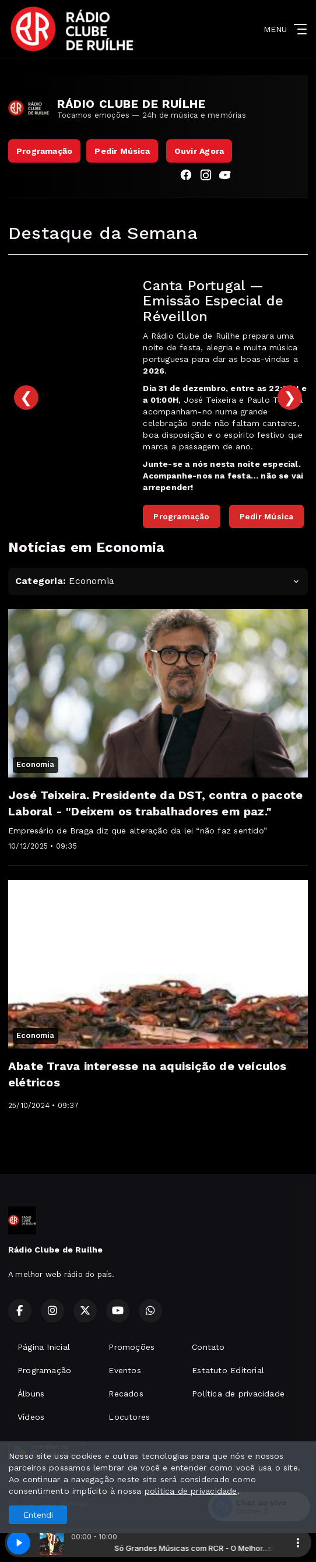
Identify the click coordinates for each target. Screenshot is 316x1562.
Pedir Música (122, 151)
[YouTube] (225, 176)
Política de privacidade (238, 1393)
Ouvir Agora (199, 151)
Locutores (129, 1417)
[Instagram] (205, 176)
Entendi (38, 1514)
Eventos (124, 1370)
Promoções (131, 1347)
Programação (44, 151)
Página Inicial (43, 1347)
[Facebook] (186, 176)
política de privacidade (191, 1491)
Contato (208, 1347)
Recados (125, 1393)
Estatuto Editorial (228, 1370)
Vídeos (30, 1417)
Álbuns (30, 1393)
